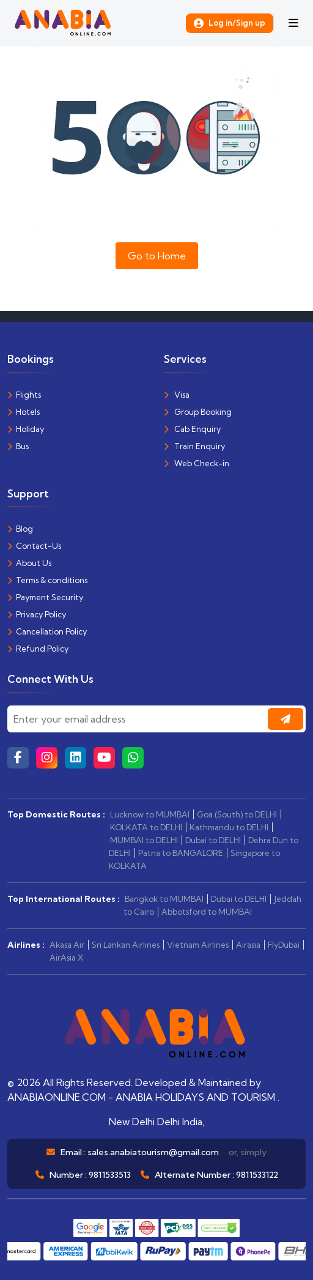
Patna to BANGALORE (180, 853)
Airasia (248, 945)
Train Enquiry (194, 446)
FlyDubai (284, 945)
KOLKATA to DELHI (146, 827)
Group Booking (198, 412)
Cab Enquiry (192, 429)
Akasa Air (67, 945)
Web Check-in (196, 463)
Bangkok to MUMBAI (164, 899)
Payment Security (45, 597)
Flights (24, 395)
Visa (177, 395)
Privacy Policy (36, 614)
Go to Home (157, 256)
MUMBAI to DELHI (144, 840)
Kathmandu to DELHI (229, 827)
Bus (18, 446)
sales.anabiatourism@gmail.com (153, 1152)
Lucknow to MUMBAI (150, 814)
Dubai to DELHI (213, 840)
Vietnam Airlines (198, 945)
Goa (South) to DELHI (237, 814)
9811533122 (257, 1174)
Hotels (23, 412)
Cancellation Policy (47, 631)
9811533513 (110, 1174)
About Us (29, 563)
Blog (20, 529)
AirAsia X (67, 957)
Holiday (25, 429)
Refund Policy (37, 648)
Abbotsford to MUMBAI (206, 912)
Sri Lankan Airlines (126, 945)
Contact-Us (34, 546)
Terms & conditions (47, 580)
